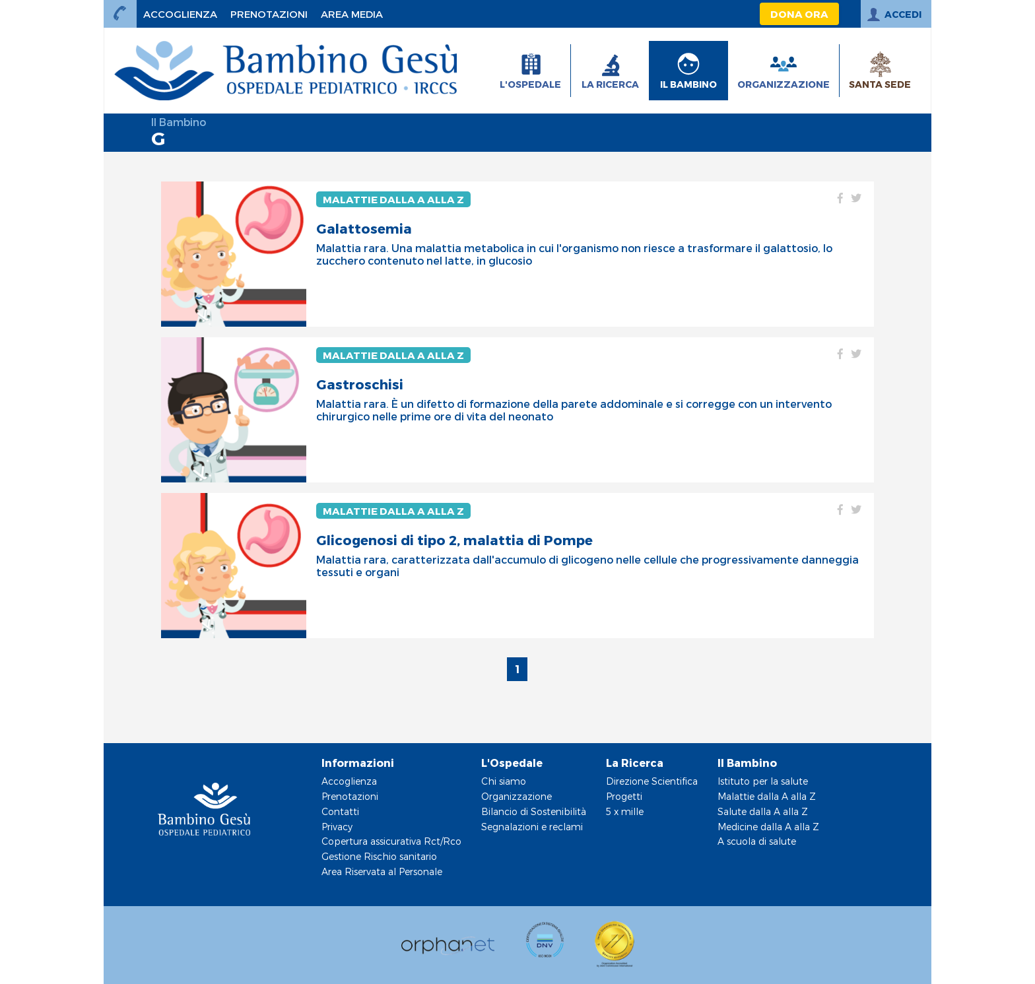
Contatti (340, 811)
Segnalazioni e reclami (532, 826)
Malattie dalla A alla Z (393, 199)
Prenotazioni (349, 796)
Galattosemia (364, 228)
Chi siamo (503, 781)
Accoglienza (349, 781)
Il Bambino (178, 121)
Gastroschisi (359, 384)
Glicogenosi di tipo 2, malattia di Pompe (454, 540)
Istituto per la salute (763, 781)
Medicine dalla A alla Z (768, 826)
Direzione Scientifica (652, 781)
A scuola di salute (757, 841)
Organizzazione (516, 796)
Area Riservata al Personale (381, 871)
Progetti (624, 796)
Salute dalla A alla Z (763, 811)
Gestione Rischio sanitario (379, 856)
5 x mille (625, 811)
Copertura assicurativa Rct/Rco (391, 841)
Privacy (336, 826)
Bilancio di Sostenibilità (533, 811)
